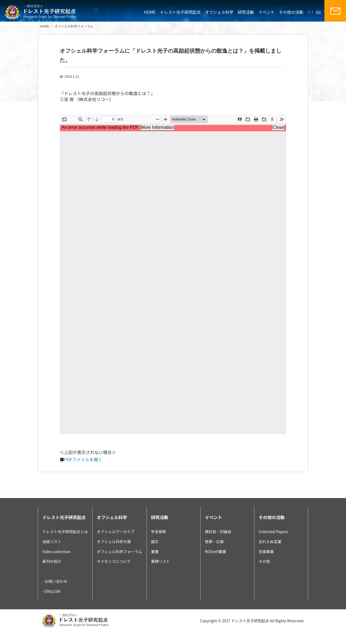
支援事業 (266, 551)
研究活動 (246, 12)
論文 (155, 541)
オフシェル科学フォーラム (73, 26)
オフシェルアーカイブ (115, 531)
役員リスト (51, 541)
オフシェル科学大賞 (114, 541)
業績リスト (160, 561)
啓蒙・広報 (214, 541)
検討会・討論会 (218, 531)
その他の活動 (291, 12)
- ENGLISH (51, 591)
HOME (150, 12)
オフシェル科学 (219, 12)
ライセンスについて (114, 561)
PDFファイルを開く (83, 459)
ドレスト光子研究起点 (180, 12)
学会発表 (158, 531)
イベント (266, 12)
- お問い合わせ (54, 581)
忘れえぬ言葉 (270, 541)
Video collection (56, 551)
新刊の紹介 (51, 561)
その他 (264, 561)
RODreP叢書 (215, 551)
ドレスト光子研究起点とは (65, 531)
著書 (155, 551)
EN (318, 11)
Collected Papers (273, 531)
